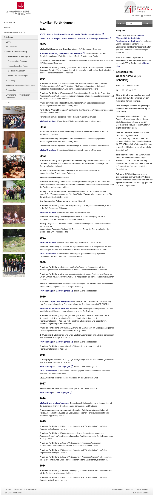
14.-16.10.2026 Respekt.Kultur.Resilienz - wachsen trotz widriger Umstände (74, 38)
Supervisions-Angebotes (61, 301)
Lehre (8, 42)
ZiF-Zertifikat (11, 47)
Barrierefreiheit (142, 489)
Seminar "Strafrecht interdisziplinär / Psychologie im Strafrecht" (130, 38)
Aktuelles (7, 27)
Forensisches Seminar (17, 61)
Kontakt (147, 16)
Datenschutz (117, 489)
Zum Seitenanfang (140, 493)
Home (137, 16)
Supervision (11, 90)
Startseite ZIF (9, 22)
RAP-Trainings (46, 291)
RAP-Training (46, 392)
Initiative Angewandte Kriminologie (20, 85)
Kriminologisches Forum (18, 66)
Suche (121, 23)
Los (146, 23)
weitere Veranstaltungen (18, 75)
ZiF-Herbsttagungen (16, 71)
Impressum (129, 489)
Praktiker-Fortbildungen (19, 56)
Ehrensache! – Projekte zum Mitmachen (18, 96)
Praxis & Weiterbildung (16, 51)
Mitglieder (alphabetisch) (14, 32)
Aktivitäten (8, 37)
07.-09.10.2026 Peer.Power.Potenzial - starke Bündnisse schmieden (70, 34)
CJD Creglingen (63, 291)
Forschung (10, 80)
